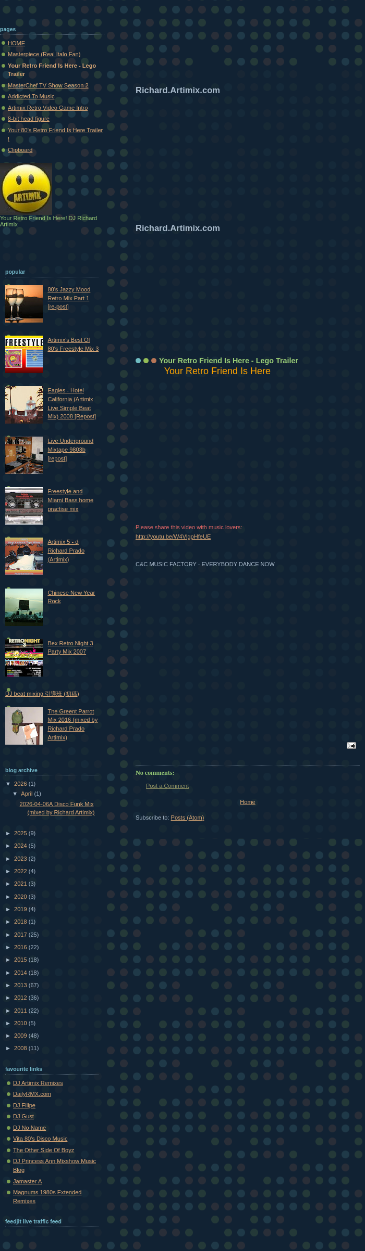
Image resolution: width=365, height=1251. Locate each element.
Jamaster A (27, 1181)
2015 (21, 959)
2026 (21, 784)
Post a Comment (167, 786)
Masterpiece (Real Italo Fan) (44, 54)
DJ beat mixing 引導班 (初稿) (42, 694)
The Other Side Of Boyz (43, 1150)
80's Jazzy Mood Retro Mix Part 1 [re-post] (68, 298)
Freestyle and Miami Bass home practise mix (70, 500)
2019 (21, 909)
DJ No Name (29, 1128)
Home (247, 802)
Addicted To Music (31, 96)
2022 (21, 871)
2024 (21, 845)
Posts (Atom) (187, 817)
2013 (21, 985)
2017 (21, 934)
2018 (21, 921)
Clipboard (20, 150)
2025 (21, 833)
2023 (21, 859)
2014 (21, 972)
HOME (16, 43)
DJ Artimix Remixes (38, 1083)
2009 (21, 1035)
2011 (21, 1010)
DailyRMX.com (32, 1094)
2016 (21, 947)
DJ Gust (23, 1116)
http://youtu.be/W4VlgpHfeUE (173, 536)
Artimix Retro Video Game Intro (48, 108)
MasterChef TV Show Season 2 (48, 85)
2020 (21, 896)
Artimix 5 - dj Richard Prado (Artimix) (65, 550)
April (27, 793)
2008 (21, 1048)
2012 (21, 997)
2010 (21, 1023)
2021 (21, 883)
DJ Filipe (24, 1105)
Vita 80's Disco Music (40, 1138)
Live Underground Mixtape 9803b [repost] (70, 449)
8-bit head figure (29, 119)
